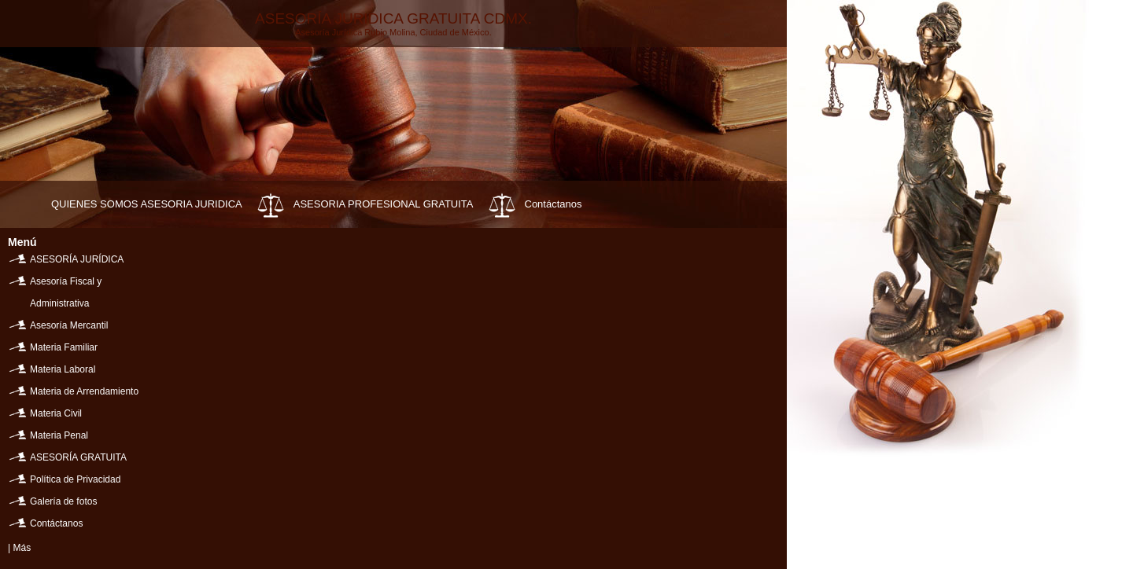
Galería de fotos (63, 501)
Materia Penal (59, 435)
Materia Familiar (64, 347)
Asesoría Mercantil (69, 325)
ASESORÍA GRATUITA (78, 457)
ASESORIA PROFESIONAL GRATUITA (383, 204)
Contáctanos (553, 204)
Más (22, 547)
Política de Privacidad (75, 479)
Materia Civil (56, 413)
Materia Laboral (62, 369)
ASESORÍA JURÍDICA (77, 259)
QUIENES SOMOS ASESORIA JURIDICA (146, 204)
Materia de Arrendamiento (84, 391)
